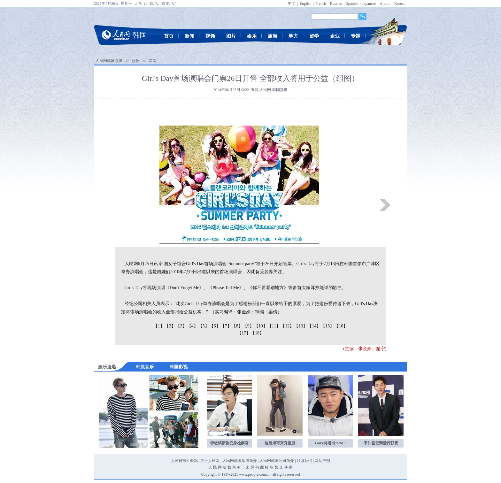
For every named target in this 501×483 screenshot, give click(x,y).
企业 (335, 36)
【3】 (181, 326)
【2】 (170, 326)
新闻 (189, 36)
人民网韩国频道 (109, 60)
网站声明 (322, 460)
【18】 (257, 333)
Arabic (385, 3)
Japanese (369, 3)
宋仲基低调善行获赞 (381, 443)
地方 (293, 36)
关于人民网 (210, 460)
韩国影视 (179, 366)
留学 (314, 36)
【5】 (203, 326)
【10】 (260, 326)
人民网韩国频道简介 (239, 460)
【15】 (327, 326)
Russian (336, 3)
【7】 (226, 326)
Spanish (352, 3)
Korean (399, 3)
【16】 (341, 326)
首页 (168, 36)
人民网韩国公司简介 (276, 460)
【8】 (237, 326)
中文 (292, 3)
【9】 (248, 326)
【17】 (243, 333)
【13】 (300, 326)
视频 (210, 36)
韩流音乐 (145, 366)
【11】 (274, 326)
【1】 (159, 326)
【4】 (192, 326)
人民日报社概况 (184, 460)
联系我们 (304, 460)
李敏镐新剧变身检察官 (229, 443)
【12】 (287, 326)
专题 (355, 36)
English (306, 3)
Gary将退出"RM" (330, 443)
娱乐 (252, 36)
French (320, 3)
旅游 (272, 36)
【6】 (214, 326)
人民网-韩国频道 (273, 90)
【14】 (314, 326)
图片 (231, 36)
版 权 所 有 (232, 467)
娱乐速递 (107, 366)
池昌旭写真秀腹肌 (280, 443)
